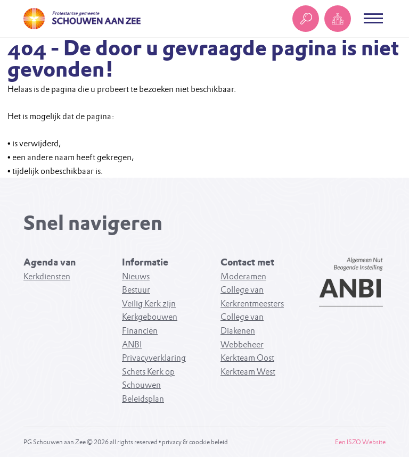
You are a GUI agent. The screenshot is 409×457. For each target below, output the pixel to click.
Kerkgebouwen (149, 316)
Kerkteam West (247, 371)
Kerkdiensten (46, 276)
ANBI (132, 344)
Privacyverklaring (154, 357)
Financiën (140, 330)
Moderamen (243, 276)
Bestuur (136, 289)
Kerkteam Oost (247, 357)
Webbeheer (242, 344)
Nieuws (136, 276)
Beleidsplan (143, 398)
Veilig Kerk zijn (149, 303)
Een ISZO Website (360, 442)
